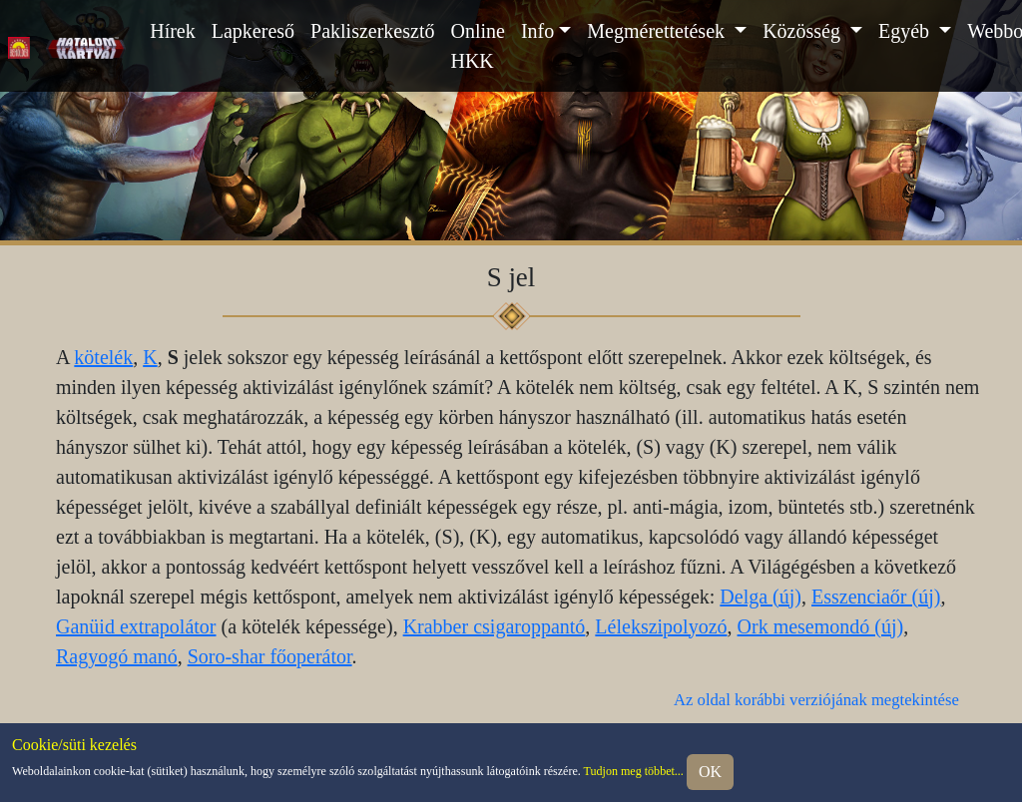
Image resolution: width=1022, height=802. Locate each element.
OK (710, 771)
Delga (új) (760, 596)
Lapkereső (253, 31)
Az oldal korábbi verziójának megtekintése (816, 699)
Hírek (173, 31)
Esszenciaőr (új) (875, 596)
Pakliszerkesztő (372, 31)
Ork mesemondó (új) (821, 626)
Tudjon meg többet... (634, 771)
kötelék (103, 357)
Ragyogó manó (117, 656)
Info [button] (537, 31)
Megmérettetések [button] (658, 31)
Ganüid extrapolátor (136, 626)
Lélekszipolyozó (661, 626)
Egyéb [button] (906, 31)
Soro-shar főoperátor (270, 656)
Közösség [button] (804, 31)
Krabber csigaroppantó (494, 626)
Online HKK (477, 46)
